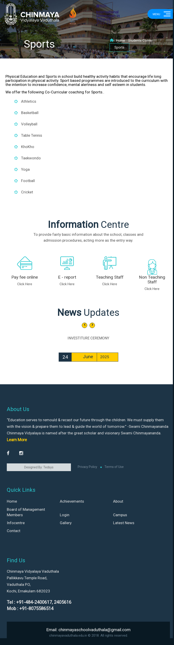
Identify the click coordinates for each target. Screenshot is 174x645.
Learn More (17, 439)
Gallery (66, 523)
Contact (13, 530)
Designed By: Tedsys (38, 467)
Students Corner (140, 41)
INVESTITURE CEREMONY (88, 338)
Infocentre (16, 523)
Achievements (72, 501)
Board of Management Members (26, 512)
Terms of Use (114, 467)
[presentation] (84, 325)
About (118, 501)
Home (117, 41)
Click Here (24, 284)
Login (64, 515)
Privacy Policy (87, 467)
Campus (120, 515)
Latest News (123, 523)
